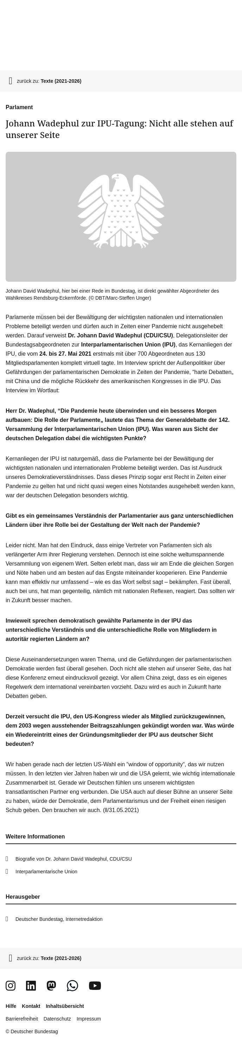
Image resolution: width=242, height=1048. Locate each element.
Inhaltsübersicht (65, 1006)
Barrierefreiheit (22, 1019)
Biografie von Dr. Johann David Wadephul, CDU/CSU (73, 859)
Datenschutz (57, 1019)
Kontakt (31, 1006)
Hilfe (11, 1006)
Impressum (89, 1019)
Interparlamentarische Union (46, 871)
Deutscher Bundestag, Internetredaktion (59, 919)
